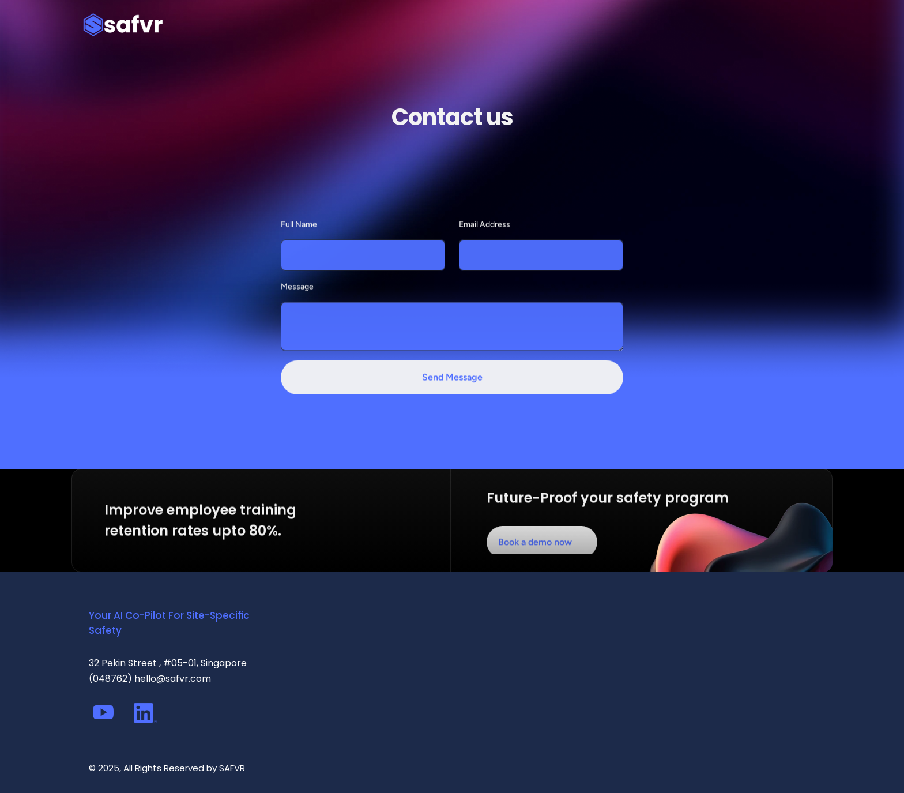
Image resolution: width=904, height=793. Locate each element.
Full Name (299, 242)
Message (297, 305)
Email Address (484, 242)
